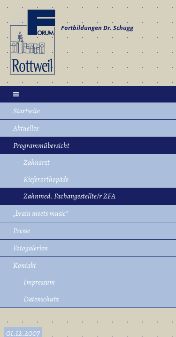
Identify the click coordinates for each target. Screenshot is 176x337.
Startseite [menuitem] (26, 111)
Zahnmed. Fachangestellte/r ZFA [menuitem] (69, 196)
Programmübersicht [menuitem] (41, 145)
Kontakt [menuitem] (24, 265)
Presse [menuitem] (21, 231)
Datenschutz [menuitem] (41, 299)
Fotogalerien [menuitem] (30, 248)
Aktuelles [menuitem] (25, 128)
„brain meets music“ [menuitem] (40, 213)
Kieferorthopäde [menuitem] (46, 179)
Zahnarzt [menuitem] (36, 162)
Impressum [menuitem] (39, 282)
